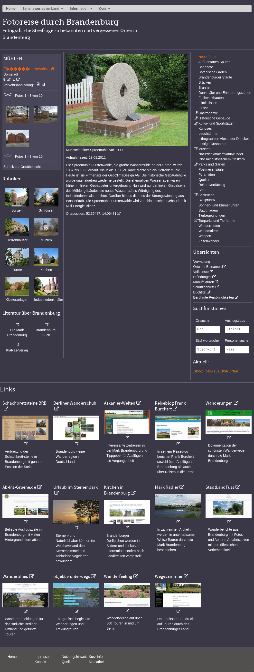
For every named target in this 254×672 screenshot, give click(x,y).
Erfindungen (202, 277)
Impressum (43, 657)
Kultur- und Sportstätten (216, 123)
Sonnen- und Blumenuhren (218, 205)
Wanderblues (15, 576)
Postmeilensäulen (212, 169)
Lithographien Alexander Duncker (223, 139)
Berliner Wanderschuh (74, 403)
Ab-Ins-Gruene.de (19, 487)
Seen (202, 190)
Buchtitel (199, 292)
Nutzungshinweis (74, 657)
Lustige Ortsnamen (212, 144)
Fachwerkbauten (211, 98)
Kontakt (40, 662)
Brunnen (204, 87)
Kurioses (205, 128)
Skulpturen (206, 200)
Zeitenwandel (208, 241)
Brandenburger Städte (215, 77)
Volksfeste (201, 272)
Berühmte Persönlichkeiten (213, 297)
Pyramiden (206, 174)
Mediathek (97, 662)
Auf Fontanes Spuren (214, 62)
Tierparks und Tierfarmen (217, 221)
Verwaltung (201, 261)
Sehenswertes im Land (40, 8)
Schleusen (206, 195)
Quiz (102, 8)
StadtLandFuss (220, 487)
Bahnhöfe (205, 67)
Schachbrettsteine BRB (24, 403)
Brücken (204, 82)
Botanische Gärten (212, 72)
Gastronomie (208, 113)
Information (79, 8)
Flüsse (203, 108)
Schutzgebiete (204, 287)
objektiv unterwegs (71, 576)
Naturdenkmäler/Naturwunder (220, 154)
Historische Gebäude (214, 118)
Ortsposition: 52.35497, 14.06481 (91, 213)
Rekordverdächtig (211, 185)
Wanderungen (219, 403)
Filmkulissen (207, 103)
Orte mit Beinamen (207, 267)
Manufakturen (203, 282)
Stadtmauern (208, 210)
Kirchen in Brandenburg (117, 490)
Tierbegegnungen (211, 215)
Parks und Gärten (211, 164)
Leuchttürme (207, 134)
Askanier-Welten (119, 403)
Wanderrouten (209, 226)
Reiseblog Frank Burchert (170, 406)
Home (11, 8)
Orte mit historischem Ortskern (221, 159)
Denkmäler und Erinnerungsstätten (224, 93)
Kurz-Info (96, 657)
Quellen (204, 180)
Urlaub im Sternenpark (75, 487)
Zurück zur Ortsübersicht (22, 167)
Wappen (204, 236)
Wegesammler (169, 576)
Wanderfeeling (118, 576)
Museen (204, 149)
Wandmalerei (208, 231)
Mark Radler (167, 487)
